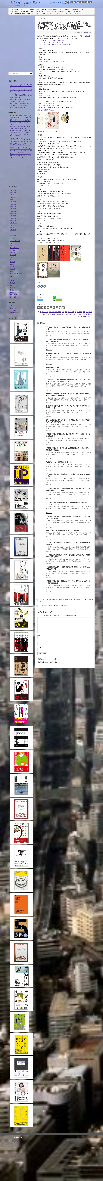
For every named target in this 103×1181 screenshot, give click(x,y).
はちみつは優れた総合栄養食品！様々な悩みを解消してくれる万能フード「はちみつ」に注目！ (64, 600)
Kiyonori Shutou (86, 316)
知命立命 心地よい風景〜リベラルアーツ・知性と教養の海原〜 (46, 2)
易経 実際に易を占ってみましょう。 (50, 105)
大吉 (47, 314)
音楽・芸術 (13, 297)
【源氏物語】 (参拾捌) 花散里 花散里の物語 (51, 605)
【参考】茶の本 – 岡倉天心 (74, 11)
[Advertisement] (20, 44)
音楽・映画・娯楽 (74, 13)
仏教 (11, 243)
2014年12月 (13, 223)
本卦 (57, 314)
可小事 (40, 314)
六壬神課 (12, 250)
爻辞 (60, 314)
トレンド (12, 238)
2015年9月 (13, 202)
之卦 (63, 312)
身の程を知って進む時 (75, 314)
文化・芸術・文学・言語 (46, 13)
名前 (39, 635)
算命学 (12, 280)
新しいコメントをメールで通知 (48, 659)
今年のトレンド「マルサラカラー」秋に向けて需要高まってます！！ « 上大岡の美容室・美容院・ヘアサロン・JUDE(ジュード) (21, 121)
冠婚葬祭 (12, 252)
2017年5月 (13, 192)
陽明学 (12, 292)
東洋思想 (12, 271)
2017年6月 (13, 190)
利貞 (87, 312)
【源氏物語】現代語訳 (32, 13)
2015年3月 (13, 216)
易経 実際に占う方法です (46, 103)
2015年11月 (13, 197)
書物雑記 (12, 262)
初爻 (84, 312)
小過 (50, 314)
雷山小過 (85, 314)
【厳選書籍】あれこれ (34, 9)
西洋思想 (12, 283)
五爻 (72, 312)
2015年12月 (13, 195)
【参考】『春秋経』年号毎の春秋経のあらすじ (71, 9)
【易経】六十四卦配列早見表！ (17, 13)
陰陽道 (12, 290)
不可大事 (51, 312)
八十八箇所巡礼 (14, 248)
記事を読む (49, 335)
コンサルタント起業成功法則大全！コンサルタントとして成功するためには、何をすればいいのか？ (21, 105)
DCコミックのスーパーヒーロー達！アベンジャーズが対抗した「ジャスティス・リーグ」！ (21, 149)
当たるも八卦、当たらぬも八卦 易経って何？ (52, 40)
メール (39, 641)
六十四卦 (79, 312)
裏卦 (63, 314)
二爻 (66, 312)
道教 (11, 285)
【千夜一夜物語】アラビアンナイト (18, 9)
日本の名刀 (13, 255)
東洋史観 (12, 269)
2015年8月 (13, 204)
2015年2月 (13, 218)
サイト (39, 647)
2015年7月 (13, 206)
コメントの (14, 310)
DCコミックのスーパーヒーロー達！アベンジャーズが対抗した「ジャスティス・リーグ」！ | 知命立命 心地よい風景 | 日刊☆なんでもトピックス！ (21, 154)
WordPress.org (14, 312)
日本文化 (12, 257)
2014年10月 (13, 227)
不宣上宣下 (57, 312)
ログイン (12, 305)
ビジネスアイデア (15, 241)
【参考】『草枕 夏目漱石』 (37, 11)
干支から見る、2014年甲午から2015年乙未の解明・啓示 (55, 44)
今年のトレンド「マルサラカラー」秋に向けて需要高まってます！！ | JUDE (21, 134)
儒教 (86, 32)
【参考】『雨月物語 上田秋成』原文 (55, 11)
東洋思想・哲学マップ (59, 13)
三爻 (43, 312)
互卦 (69, 312)
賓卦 (67, 314)
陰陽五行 (12, 287)
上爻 (46, 312)
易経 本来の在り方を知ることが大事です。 (51, 42)
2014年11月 (13, 225)
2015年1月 (13, 220)
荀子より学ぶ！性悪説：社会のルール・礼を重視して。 (64, 530)
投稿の (13, 308)
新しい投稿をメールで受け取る (48, 662)
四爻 (43, 314)
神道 (11, 276)
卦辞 (90, 312)
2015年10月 (13, 199)
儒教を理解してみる (52, 367)
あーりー (24, 128)
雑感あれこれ (13, 294)
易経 (90, 32)
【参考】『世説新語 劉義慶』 (50, 9)
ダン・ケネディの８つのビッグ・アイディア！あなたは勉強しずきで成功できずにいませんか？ (21, 95)
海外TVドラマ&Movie (16, 273)
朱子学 (12, 266)
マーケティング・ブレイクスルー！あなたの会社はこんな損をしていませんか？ (21, 86)
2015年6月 (13, 209)
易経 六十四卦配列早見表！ (45, 110)
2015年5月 (13, 211)
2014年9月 (13, 230)
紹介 (67, 13)
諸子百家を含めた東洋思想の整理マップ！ (60, 462)
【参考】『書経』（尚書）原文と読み (18, 11)
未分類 (12, 264)
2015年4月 (13, 213)
